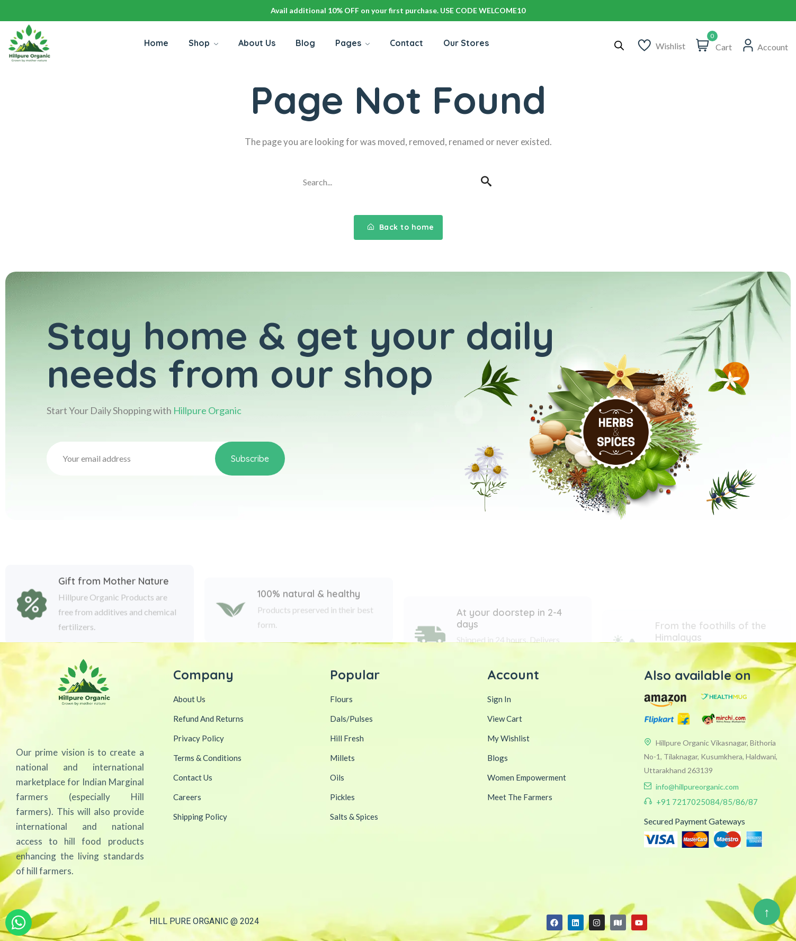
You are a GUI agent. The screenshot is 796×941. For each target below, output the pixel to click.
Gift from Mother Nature (113, 629)
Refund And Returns (208, 718)
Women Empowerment (526, 777)
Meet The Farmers (519, 797)
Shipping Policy (200, 816)
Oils (337, 777)
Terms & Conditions (207, 758)
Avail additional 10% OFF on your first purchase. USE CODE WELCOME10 (398, 10)
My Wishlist (508, 738)
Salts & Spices (354, 816)
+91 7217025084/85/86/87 (707, 801)
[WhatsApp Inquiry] (18, 922)
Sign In (499, 699)
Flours (341, 699)
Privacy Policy (198, 738)
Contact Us (192, 777)
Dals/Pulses (351, 718)
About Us (189, 699)
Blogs (497, 758)
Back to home (401, 227)
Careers (187, 797)
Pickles (342, 797)
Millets (342, 758)
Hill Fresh (347, 738)
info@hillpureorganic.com (697, 786)
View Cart (504, 718)
